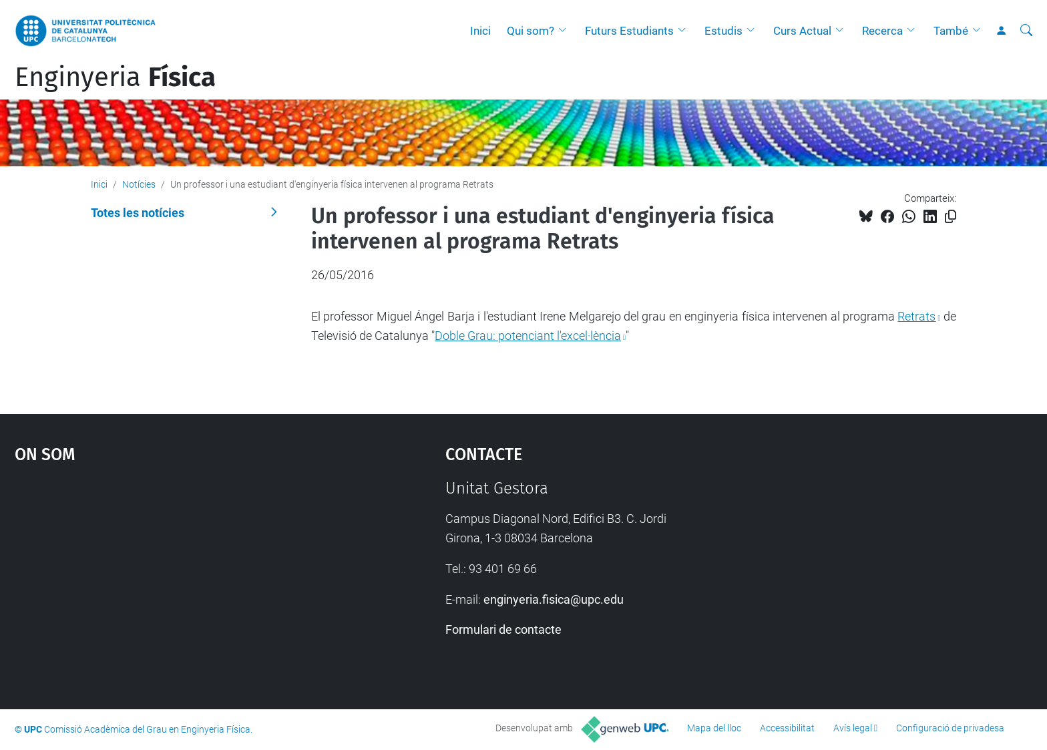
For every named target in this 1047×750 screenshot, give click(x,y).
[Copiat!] (950, 216)
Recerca (882, 30)
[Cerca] (1026, 31)
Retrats (916, 316)
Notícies (139, 184)
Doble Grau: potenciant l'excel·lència (528, 336)
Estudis (723, 30)
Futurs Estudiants (629, 30)
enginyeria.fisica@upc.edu (553, 599)
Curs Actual (802, 30)
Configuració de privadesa (950, 728)
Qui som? (530, 30)
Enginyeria (115, 77)
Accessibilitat (787, 728)
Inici (480, 30)
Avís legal (852, 728)
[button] (565, 31)
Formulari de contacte (503, 629)
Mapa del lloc (714, 728)
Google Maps (179, 579)
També (950, 30)
